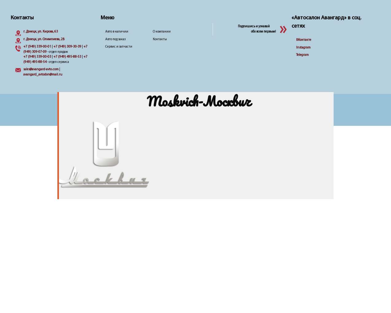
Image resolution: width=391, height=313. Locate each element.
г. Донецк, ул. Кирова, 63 (40, 31)
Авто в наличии (116, 31)
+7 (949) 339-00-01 (37, 46)
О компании (162, 31)
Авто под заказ (115, 39)
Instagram (303, 47)
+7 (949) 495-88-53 (67, 57)
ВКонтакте (303, 40)
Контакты (160, 39)
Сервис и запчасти (118, 46)
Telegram (302, 55)
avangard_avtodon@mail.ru (42, 74)
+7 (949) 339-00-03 (37, 57)
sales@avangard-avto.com (41, 69)
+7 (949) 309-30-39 (67, 46)
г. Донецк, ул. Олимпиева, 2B (43, 39)
